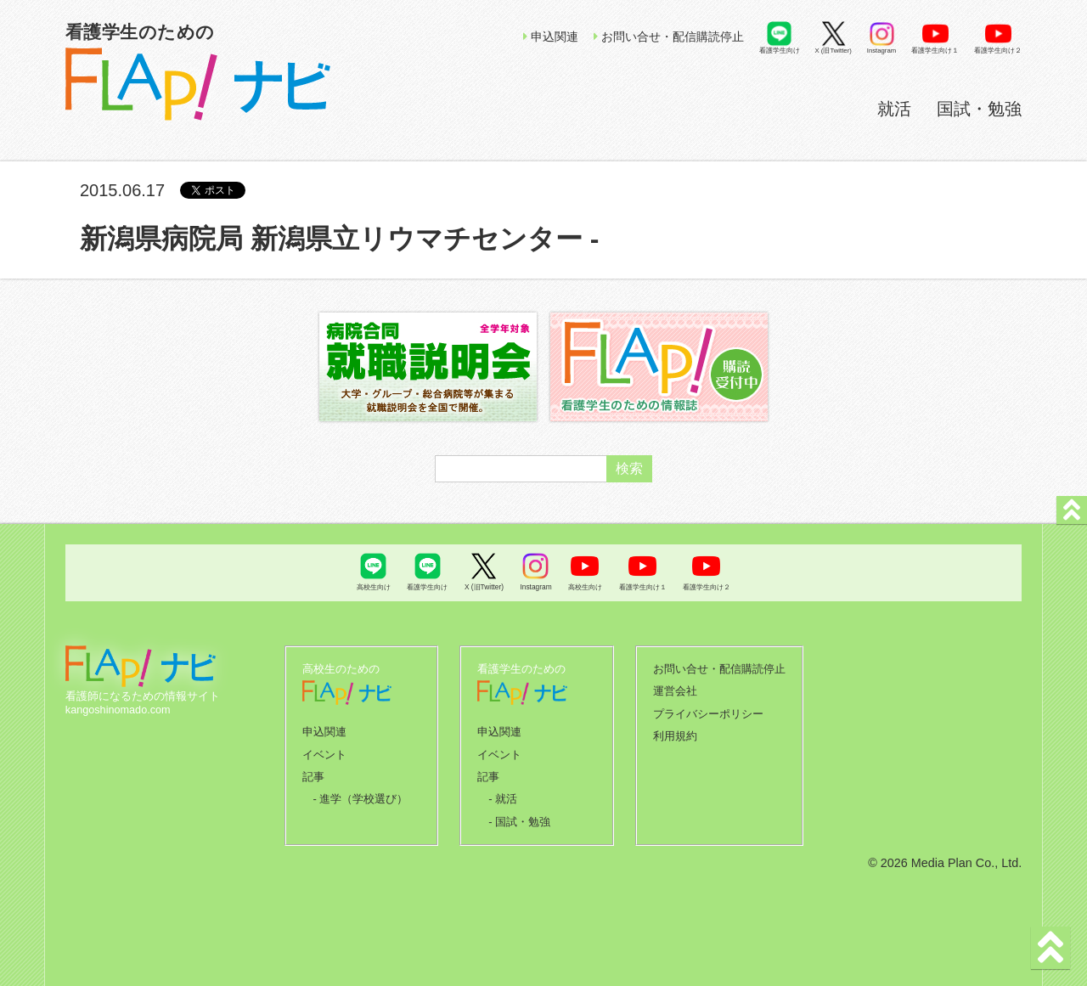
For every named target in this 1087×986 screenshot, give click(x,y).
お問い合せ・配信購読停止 (669, 36)
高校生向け (374, 587)
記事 (313, 773)
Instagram (881, 50)
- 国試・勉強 (519, 816)
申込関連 (550, 36)
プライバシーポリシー (708, 712)
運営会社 (675, 690)
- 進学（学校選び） (360, 794)
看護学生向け (779, 50)
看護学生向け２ (998, 50)
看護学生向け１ (935, 50)
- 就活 (502, 794)
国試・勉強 (979, 108)
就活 (894, 108)
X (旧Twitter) (833, 50)
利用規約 (675, 733)
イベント (324, 752)
